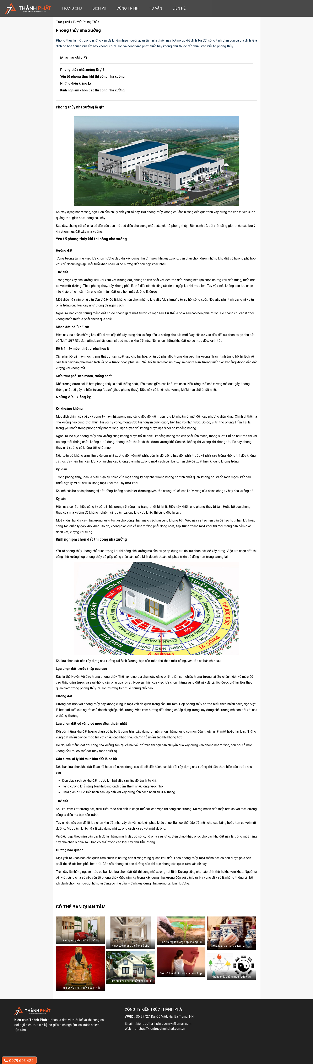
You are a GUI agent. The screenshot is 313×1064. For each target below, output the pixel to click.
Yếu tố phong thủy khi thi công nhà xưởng (92, 76)
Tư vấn (155, 8)
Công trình (128, 8)
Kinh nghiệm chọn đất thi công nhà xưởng (92, 90)
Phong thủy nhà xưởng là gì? (82, 70)
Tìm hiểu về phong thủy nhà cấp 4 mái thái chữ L (130, 983)
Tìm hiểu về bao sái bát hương (231, 946)
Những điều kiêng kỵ (76, 83)
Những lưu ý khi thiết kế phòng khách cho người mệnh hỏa (80, 943)
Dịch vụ (99, 8)
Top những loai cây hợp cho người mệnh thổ (181, 944)
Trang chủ (71, 8)
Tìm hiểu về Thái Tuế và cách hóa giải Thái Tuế (80, 990)
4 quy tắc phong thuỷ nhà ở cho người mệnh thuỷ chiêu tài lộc (130, 948)
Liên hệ (179, 8)
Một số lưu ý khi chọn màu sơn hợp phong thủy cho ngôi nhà (181, 976)
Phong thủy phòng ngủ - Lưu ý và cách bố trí (231, 979)
